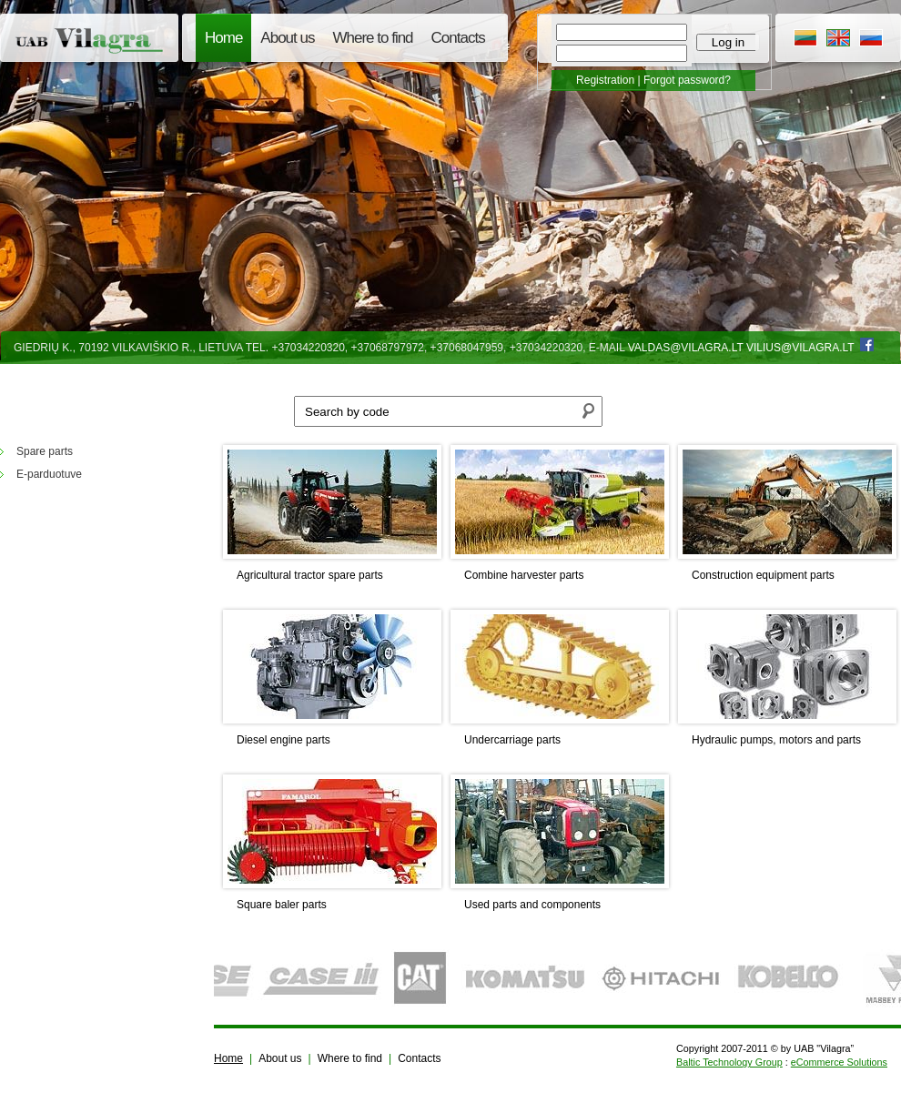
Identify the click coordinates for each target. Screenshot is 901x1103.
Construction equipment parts (763, 575)
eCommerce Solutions (839, 1062)
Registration (605, 80)
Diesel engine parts (283, 740)
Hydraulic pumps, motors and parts (776, 740)
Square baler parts (282, 904)
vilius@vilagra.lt (800, 347)
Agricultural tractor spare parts (310, 575)
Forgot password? (687, 80)
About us (287, 37)
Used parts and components (532, 904)
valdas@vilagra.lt (686, 347)
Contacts (458, 37)
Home (223, 37)
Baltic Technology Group (729, 1062)
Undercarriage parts (512, 740)
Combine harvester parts (523, 575)
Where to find (372, 37)
